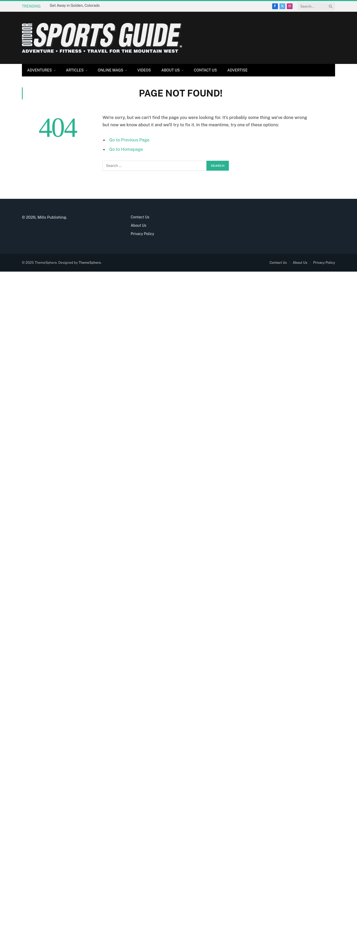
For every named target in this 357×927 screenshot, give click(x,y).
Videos (144, 70)
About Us (170, 70)
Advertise (237, 70)
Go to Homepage (126, 149)
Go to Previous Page (129, 139)
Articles (75, 70)
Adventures (39, 70)
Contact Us (205, 70)
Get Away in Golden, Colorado (75, 5)
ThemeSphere (90, 263)
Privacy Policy (142, 234)
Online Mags (110, 70)
